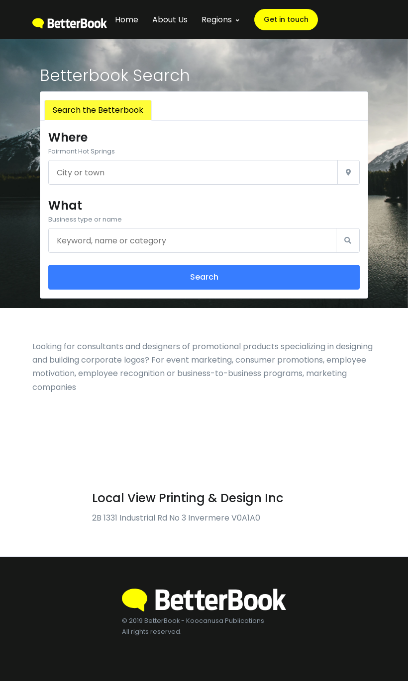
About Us (170, 19)
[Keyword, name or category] (192, 240)
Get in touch (286, 19)
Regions (217, 19)
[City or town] (193, 172)
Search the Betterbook (98, 110)
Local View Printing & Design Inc (187, 498)
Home (126, 19)
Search (204, 277)
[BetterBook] (69, 19)
